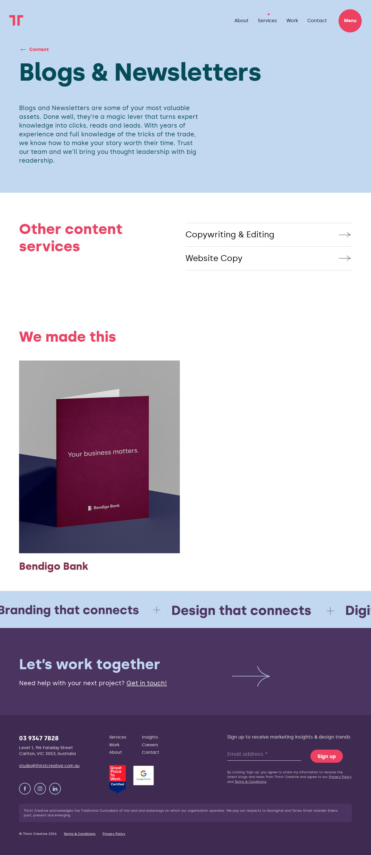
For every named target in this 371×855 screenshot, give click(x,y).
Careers (150, 744)
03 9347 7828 (39, 738)
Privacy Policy (340, 777)
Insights (150, 737)
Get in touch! (147, 683)
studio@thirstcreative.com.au (49, 765)
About (241, 20)
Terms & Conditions (250, 782)
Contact (317, 20)
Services (267, 20)
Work (292, 20)
